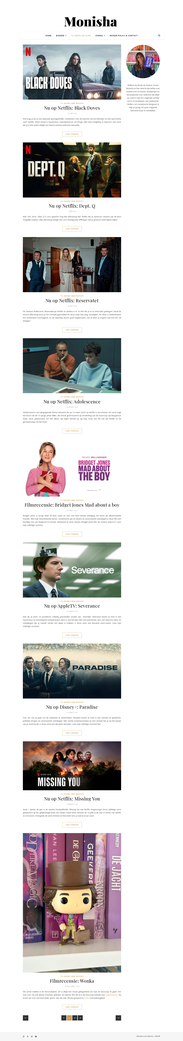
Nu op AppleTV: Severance (72, 606)
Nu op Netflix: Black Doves (72, 108)
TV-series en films (81, 35)
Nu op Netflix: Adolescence (72, 401)
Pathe (86, 998)
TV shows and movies (72, 103)
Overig (99, 35)
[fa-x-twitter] (28, 1036)
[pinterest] (36, 1036)
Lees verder (72, 134)
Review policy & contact (124, 35)
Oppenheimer (112, 994)
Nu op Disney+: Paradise (72, 707)
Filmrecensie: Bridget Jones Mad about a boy (72, 505)
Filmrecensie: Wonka (72, 981)
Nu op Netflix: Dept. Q (72, 206)
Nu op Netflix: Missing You (72, 798)
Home (48, 35)
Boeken (60, 35)
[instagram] (24, 1036)
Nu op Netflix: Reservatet (72, 300)
